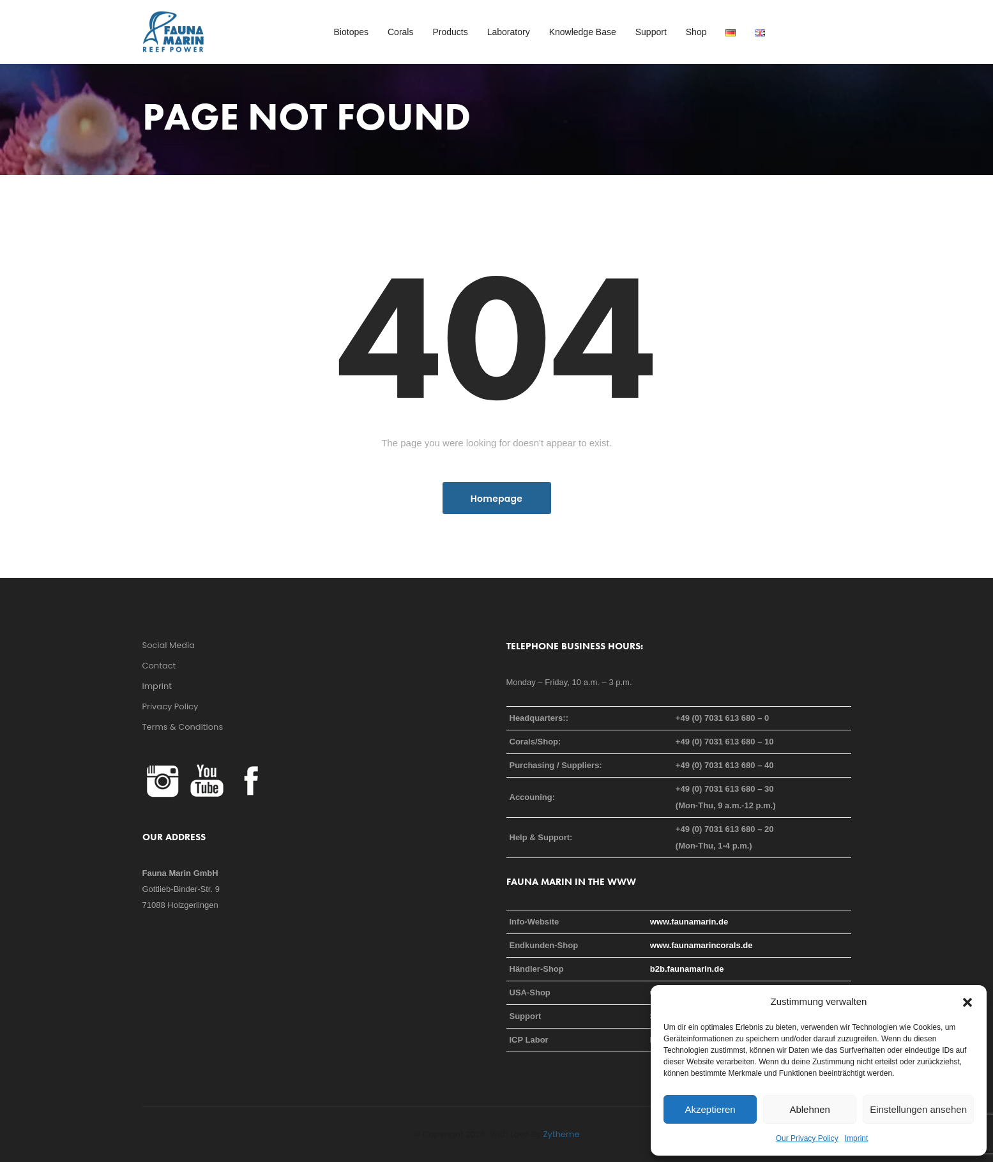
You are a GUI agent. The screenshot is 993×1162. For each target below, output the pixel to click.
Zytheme (561, 1134)
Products (449, 32)
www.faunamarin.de (689, 921)
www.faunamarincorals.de (701, 945)
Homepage (496, 498)
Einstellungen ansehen (918, 1109)
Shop (696, 32)
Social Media (168, 645)
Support (651, 32)
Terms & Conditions (183, 727)
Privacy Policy (170, 706)
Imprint (856, 1138)
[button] (967, 1001)
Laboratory (508, 32)
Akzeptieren (710, 1109)
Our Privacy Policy (807, 1138)
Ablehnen (809, 1109)
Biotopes (351, 32)
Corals (400, 32)
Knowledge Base (582, 32)
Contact (159, 666)
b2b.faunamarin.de (687, 969)
